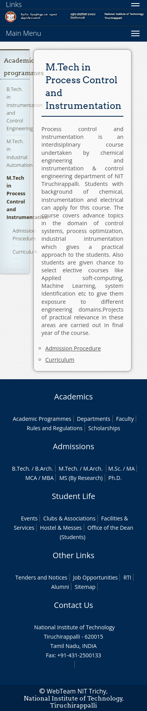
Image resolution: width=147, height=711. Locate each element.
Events (29, 518)
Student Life (73, 496)
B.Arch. (44, 468)
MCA (31, 478)
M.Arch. (93, 468)
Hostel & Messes (61, 527)
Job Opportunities (95, 577)
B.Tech (20, 468)
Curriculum (24, 251)
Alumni (60, 586)
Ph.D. (115, 478)
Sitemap (85, 586)
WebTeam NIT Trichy (76, 691)
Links (14, 4)
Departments (93, 418)
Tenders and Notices (41, 577)
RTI (127, 577)
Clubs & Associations (69, 518)
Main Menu (23, 33)
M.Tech (68, 468)
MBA (48, 478)
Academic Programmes (42, 418)
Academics (73, 396)
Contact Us (73, 605)
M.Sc (114, 468)
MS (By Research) (81, 478)
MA (130, 468)
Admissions (73, 446)
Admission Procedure (24, 234)
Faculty (125, 418)
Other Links (73, 555)
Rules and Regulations (55, 428)
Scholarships (104, 428)
